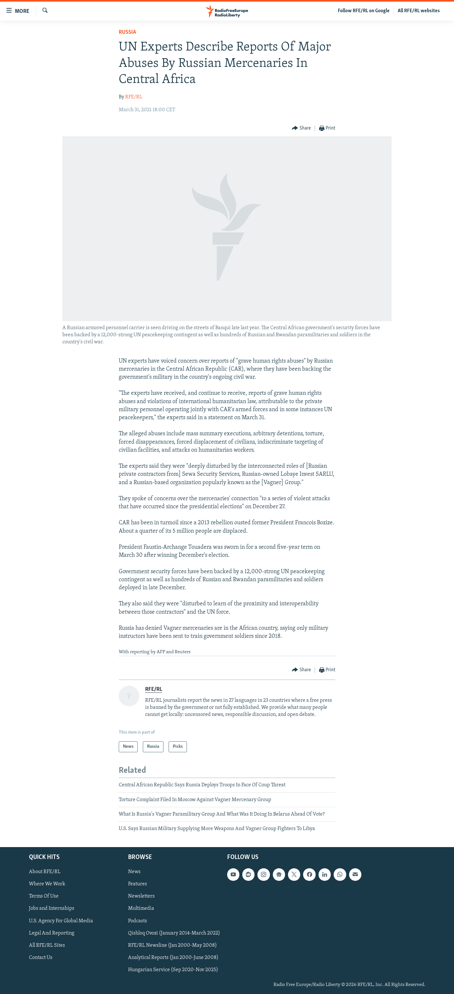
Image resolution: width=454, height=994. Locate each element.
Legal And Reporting (51, 932)
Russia (127, 32)
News (134, 871)
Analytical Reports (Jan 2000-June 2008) (173, 957)
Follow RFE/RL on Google (364, 11)
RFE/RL (133, 97)
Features (137, 884)
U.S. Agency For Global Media (61, 920)
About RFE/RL (44, 871)
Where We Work (47, 884)
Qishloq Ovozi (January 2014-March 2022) (174, 932)
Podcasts (137, 920)
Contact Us (40, 957)
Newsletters (141, 896)
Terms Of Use (44, 896)
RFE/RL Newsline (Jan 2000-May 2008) (172, 945)
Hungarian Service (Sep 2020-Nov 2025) (173, 969)
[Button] (301, 128)
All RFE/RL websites (419, 11)
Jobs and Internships (51, 908)
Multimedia (141, 908)
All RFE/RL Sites (47, 945)
